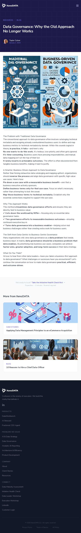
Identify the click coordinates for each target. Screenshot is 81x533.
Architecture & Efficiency (12, 450)
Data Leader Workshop (11, 496)
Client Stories (7, 471)
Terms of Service (42, 527)
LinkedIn (5, 505)
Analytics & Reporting (11, 446)
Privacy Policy (27, 527)
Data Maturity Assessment (12, 487)
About (4, 466)
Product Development (11, 455)
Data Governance (9, 441)
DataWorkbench (8, 416)
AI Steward (6, 421)
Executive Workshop (10, 500)
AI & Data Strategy (9, 436)
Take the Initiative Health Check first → (48, 282)
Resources (8, 20)
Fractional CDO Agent (11, 425)
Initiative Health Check (11, 491)
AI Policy (56, 527)
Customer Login (8, 510)
